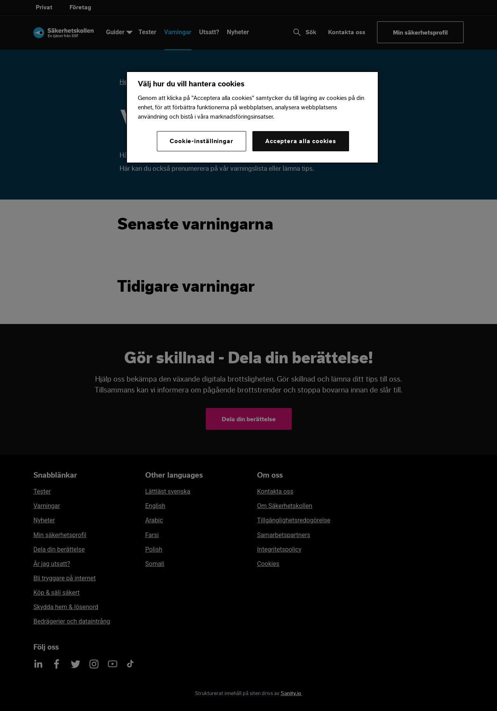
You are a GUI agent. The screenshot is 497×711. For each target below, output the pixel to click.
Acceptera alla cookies (300, 141)
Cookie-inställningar (201, 141)
